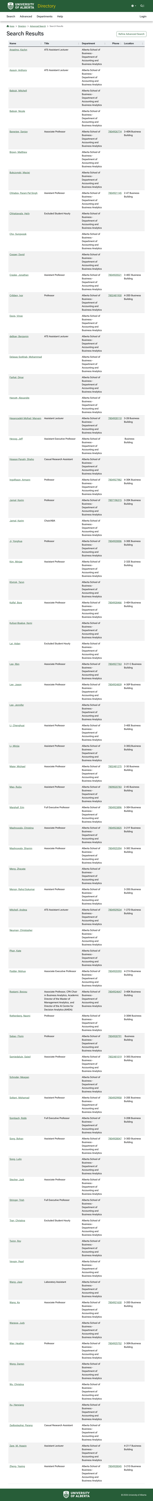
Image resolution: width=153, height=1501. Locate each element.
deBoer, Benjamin (19, 336)
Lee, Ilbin (14, 664)
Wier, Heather (17, 1343)
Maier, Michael (17, 766)
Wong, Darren (17, 1363)
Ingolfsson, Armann (20, 479)
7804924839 (115, 684)
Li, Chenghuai (17, 725)
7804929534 (115, 909)
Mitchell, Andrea (18, 909)
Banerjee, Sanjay (19, 131)
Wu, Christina (17, 1384)
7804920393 (115, 971)
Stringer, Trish (17, 1200)
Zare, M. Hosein (18, 1445)
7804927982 (115, 479)
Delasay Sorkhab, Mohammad (26, 356)
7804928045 (115, 1466)
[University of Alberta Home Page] (21, 6)
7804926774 (115, 131)
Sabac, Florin (17, 1036)
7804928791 (115, 1036)
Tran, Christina (17, 1220)
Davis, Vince (16, 315)
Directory (47, 6)
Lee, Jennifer (17, 705)
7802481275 (115, 766)
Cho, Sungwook (18, 234)
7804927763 (115, 664)
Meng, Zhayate (18, 868)
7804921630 (115, 1302)
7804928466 (115, 602)
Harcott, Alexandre (19, 397)
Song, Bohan (16, 1138)
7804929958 (115, 1097)
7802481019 (115, 1056)
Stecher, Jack (17, 1179)
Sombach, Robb (18, 1118)
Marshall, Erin (17, 807)
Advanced (26, 16)
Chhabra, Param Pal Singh (24, 193)
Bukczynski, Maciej (20, 172)
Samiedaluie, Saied (20, 1056)
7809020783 (115, 786)
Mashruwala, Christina (22, 827)
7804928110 (115, 418)
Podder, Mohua (18, 971)
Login (143, 16)
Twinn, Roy (15, 1241)
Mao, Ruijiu (16, 786)
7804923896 (115, 807)
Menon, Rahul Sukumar (22, 889)
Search (11, 16)
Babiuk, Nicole (17, 111)
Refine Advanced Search (131, 34)
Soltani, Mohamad (19, 1097)
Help (60, 16)
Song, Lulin (16, 1159)
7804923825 (115, 827)
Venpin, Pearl (17, 1261)
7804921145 (115, 193)
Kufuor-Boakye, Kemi (21, 623)
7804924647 (115, 991)
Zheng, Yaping (17, 1466)
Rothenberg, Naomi (20, 1015)
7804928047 (115, 1138)
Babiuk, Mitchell (18, 90)
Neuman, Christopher (21, 930)
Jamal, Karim (17, 500)
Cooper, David (17, 254)
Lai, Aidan (15, 643)
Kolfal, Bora (16, 602)
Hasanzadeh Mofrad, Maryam (25, 418)
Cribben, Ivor (16, 295)
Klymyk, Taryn (17, 582)
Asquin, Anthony (18, 70)
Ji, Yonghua (16, 541)
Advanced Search (38, 26)
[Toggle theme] (133, 6)
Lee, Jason (16, 684)
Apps (10, 26)
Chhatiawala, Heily (20, 213)
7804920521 (115, 275)
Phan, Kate (15, 950)
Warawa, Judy (17, 1322)
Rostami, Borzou (18, 991)
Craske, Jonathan (19, 275)
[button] (41, 43)
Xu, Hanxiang (17, 1404)
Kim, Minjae (16, 561)
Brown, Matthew (18, 152)
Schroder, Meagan (19, 1077)
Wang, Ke (15, 1302)
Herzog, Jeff (16, 438)
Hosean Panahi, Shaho (22, 459)
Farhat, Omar (17, 377)
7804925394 (115, 848)
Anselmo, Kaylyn (18, 49)
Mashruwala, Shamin (21, 848)
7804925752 (115, 1343)
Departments (44, 16)
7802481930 (115, 295)
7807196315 (115, 500)
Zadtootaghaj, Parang (21, 1425)
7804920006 (115, 541)
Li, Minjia (14, 746)
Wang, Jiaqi (16, 1282)
